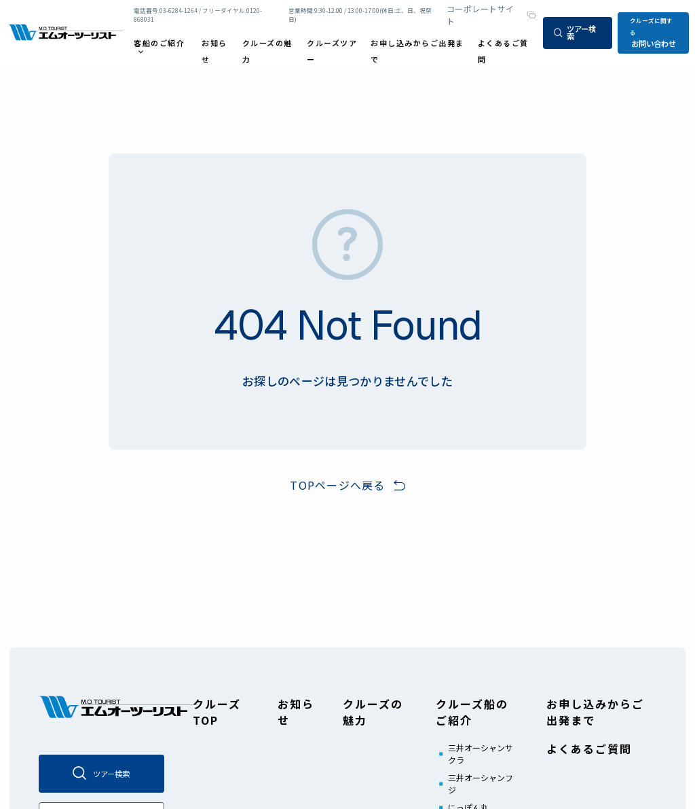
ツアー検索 (575, 32)
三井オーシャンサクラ (480, 754)
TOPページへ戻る (338, 485)
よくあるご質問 (589, 748)
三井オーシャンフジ (480, 783)
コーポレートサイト (480, 14)
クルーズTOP (217, 712)
